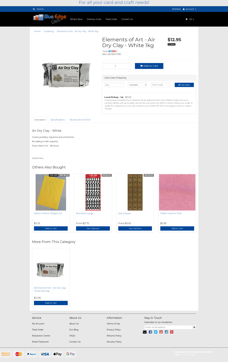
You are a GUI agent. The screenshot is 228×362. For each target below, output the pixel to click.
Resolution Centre (41, 335)
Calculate (184, 85)
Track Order (111, 19)
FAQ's (72, 335)
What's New (76, 19)
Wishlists (176, 9)
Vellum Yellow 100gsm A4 (48, 213)
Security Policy (114, 341)
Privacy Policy (114, 329)
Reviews (80, 119)
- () (190, 19)
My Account (38, 323)
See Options (93, 228)
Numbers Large (84, 213)
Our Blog (73, 329)
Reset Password (40, 341)
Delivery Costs (94, 19)
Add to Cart (149, 65)
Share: (110, 51)
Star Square (124, 213)
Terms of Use (113, 323)
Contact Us (127, 19)
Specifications (58, 119)
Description (40, 119)
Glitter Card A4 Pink (171, 213)
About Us (74, 323)
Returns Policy (114, 335)
